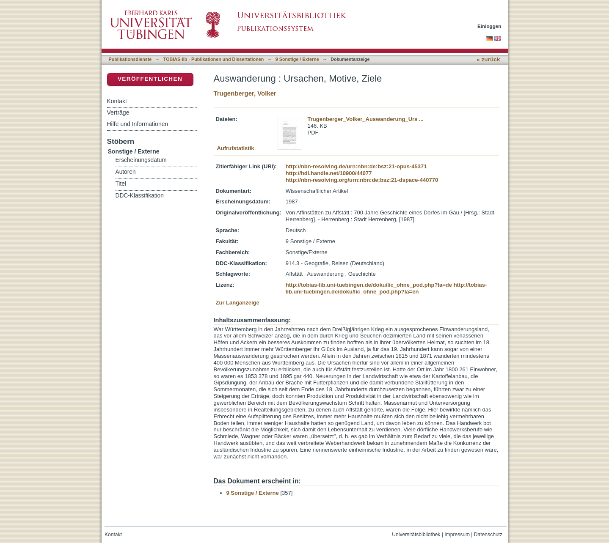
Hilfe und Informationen (137, 124)
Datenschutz (488, 535)
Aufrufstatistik (235, 148)
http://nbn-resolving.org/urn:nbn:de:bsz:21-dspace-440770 (362, 180)
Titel (121, 184)
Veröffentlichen (150, 79)
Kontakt (117, 101)
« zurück (488, 59)
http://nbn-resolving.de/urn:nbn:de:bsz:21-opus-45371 (356, 166)
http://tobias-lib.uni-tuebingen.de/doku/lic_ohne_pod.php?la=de (369, 285)
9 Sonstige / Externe (297, 59)
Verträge (118, 112)
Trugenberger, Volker (245, 93)
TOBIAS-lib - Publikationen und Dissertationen (213, 59)
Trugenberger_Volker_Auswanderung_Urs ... (366, 119)
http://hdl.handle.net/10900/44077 (329, 173)
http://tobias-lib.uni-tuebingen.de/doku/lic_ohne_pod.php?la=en (386, 288)
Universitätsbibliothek (416, 535)
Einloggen (489, 26)
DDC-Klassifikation (140, 195)
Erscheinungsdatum (141, 160)
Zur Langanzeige (237, 302)
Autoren (126, 172)
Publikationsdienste (130, 59)
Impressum (457, 535)
